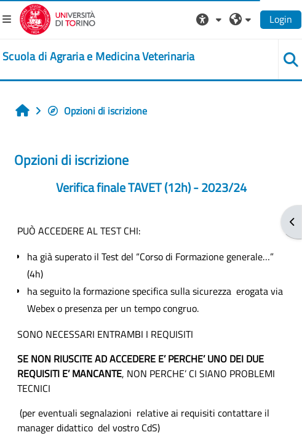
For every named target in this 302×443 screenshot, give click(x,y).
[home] (98, 56)
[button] (210, 19)
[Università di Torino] (57, 17)
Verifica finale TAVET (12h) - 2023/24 (151, 187)
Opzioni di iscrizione (97, 110)
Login (280, 19)
